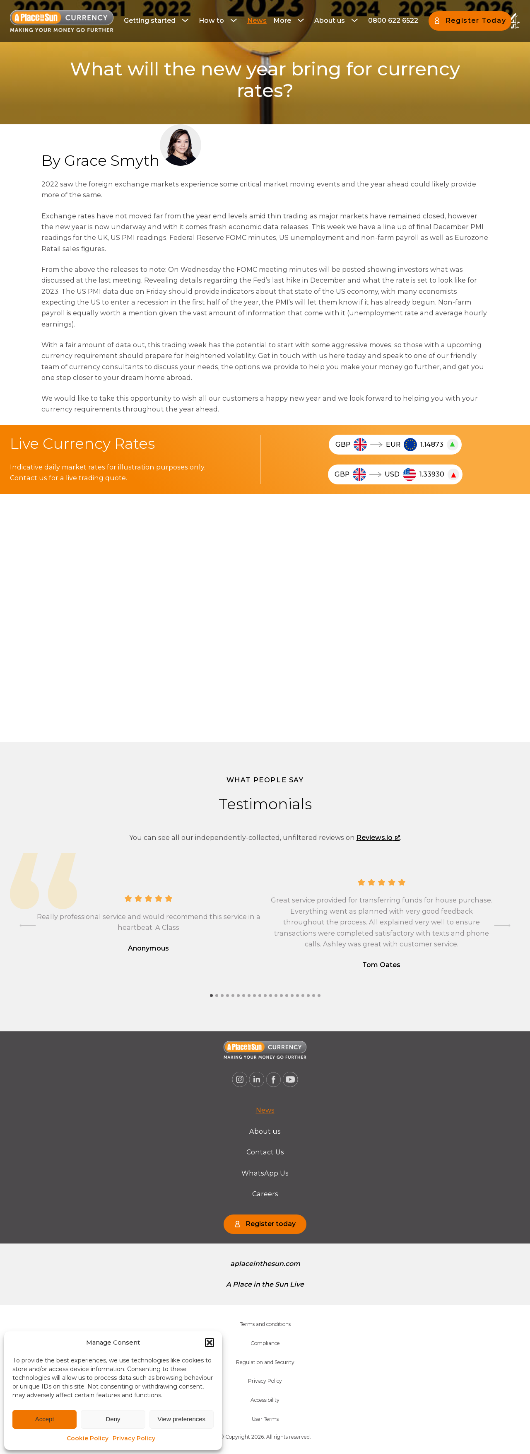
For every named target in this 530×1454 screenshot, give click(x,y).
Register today (271, 1224)
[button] (209, 1342)
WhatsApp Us (265, 1173)
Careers (265, 1194)
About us (329, 20)
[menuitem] (157, 20)
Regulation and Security (265, 1362)
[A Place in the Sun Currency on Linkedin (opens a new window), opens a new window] (256, 1079)
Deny (113, 1419)
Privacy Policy (134, 1438)
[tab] (211, 995)
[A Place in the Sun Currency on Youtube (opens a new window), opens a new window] (290, 1079)
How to (211, 20)
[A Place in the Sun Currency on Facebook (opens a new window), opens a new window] (273, 1079)
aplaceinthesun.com (265, 1264)
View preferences (182, 1419)
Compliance (265, 1343)
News (257, 20)
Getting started (150, 20)
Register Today (476, 20)
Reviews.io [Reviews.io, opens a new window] (378, 838)
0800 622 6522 (393, 20)
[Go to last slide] (27, 925)
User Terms (265, 1419)
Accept (44, 1419)
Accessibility (265, 1400)
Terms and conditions (265, 1324)
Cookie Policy (87, 1438)
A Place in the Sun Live (265, 1284)
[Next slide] (502, 925)
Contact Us (265, 1152)
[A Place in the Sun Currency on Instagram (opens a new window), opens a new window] (239, 1079)
